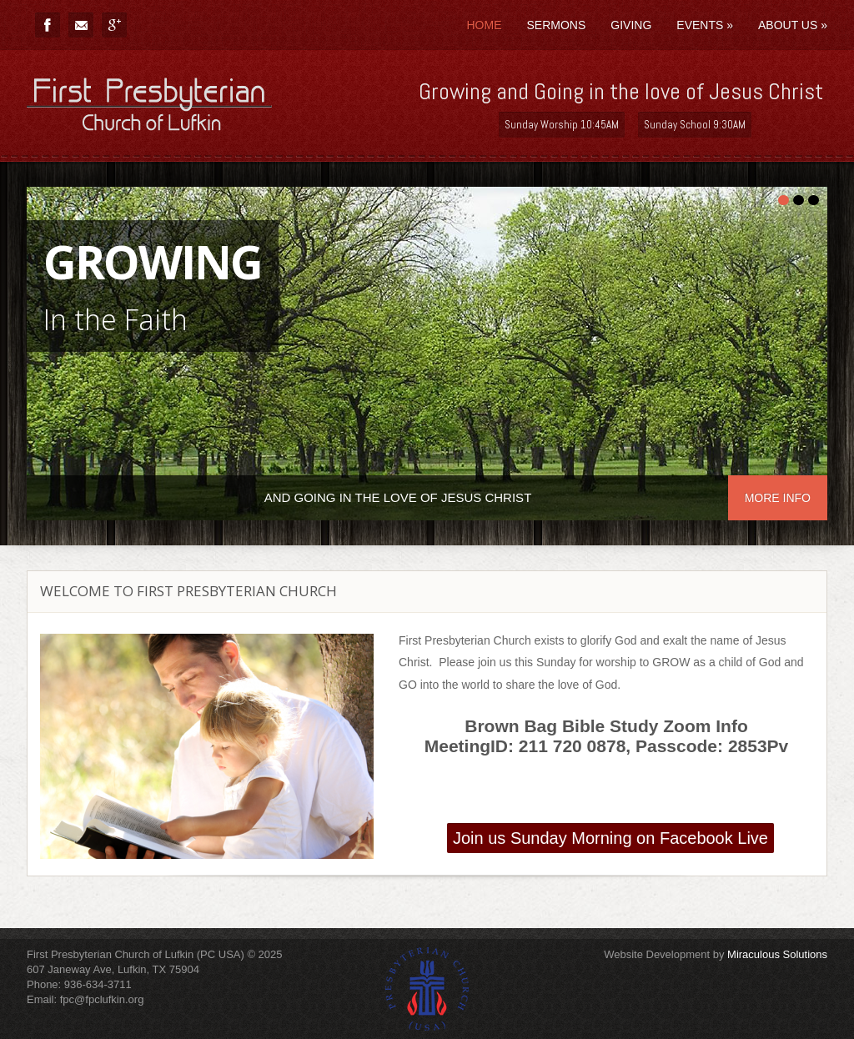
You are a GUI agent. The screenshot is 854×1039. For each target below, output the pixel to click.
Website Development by (715, 954)
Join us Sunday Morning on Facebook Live (610, 838)
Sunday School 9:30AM (695, 125)
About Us (792, 25)
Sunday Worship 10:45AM (562, 125)
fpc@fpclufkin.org (102, 999)
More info (778, 497)
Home (483, 25)
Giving (630, 25)
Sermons (555, 25)
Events (704, 25)
